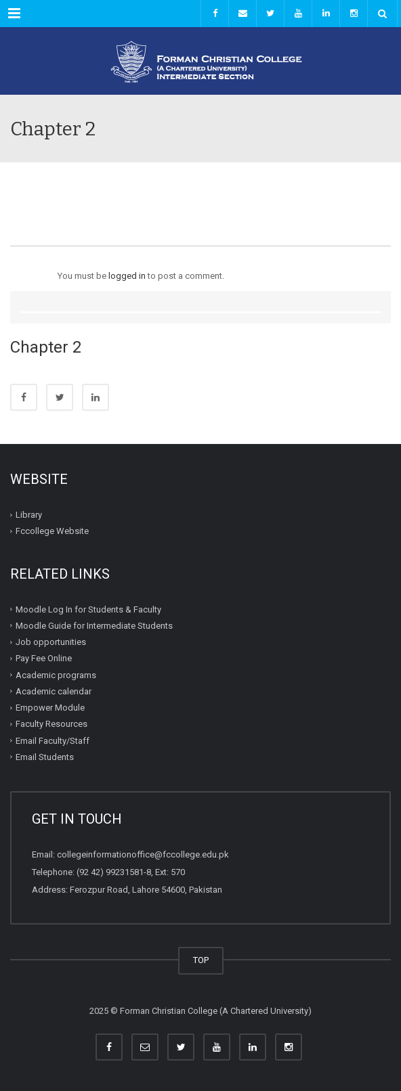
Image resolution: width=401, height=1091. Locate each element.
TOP (201, 960)
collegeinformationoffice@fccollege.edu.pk (143, 854)
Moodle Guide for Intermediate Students (94, 626)
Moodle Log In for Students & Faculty (88, 609)
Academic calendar (53, 691)
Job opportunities (51, 642)
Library (29, 515)
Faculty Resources (51, 724)
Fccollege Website (52, 531)
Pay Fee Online (44, 658)
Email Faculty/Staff (52, 740)
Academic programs (56, 674)
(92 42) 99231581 (110, 872)
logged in (127, 276)
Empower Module (50, 708)
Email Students (45, 757)
